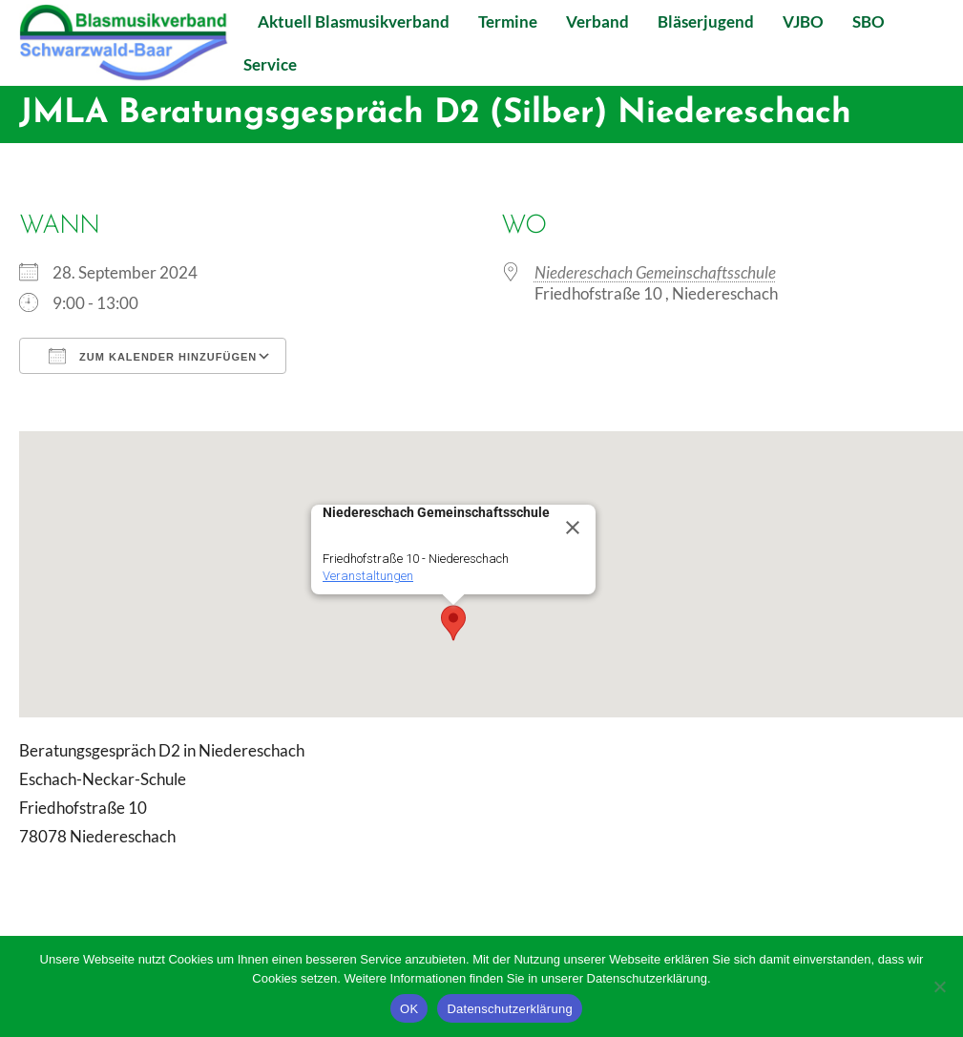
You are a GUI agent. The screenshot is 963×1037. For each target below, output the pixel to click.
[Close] (573, 527)
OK (409, 1009)
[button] (453, 623)
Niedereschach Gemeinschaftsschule (655, 272)
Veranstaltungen (368, 576)
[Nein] (939, 986)
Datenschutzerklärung (509, 1009)
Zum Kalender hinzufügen (153, 355)
